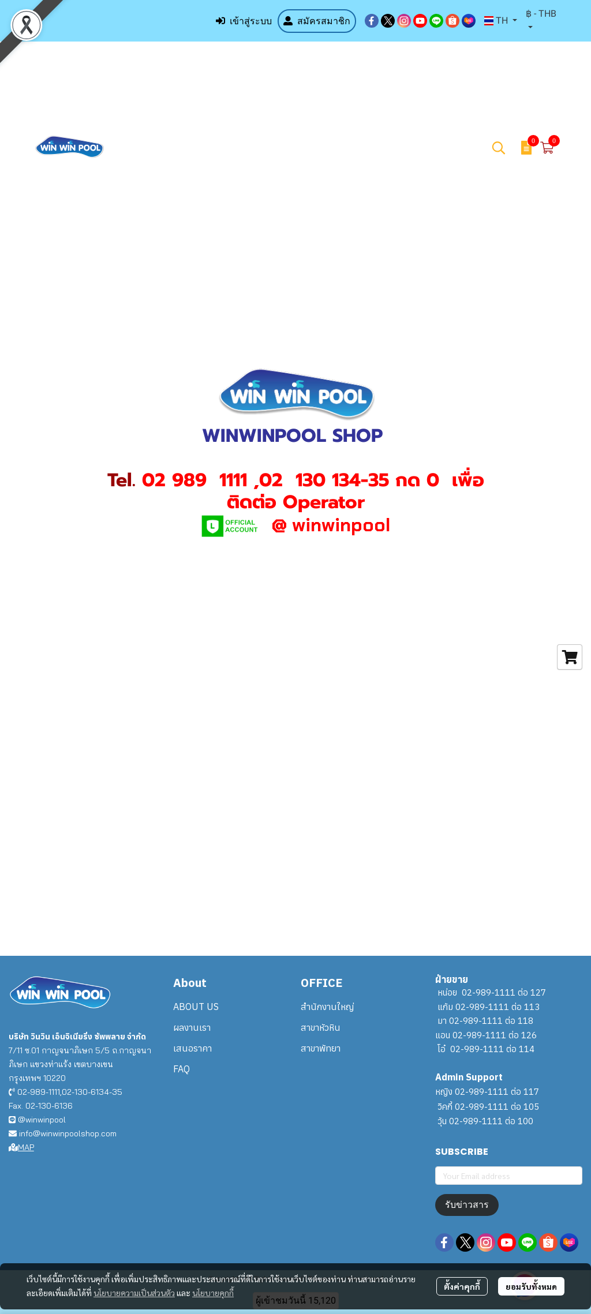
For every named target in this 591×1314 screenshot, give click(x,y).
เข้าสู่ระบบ (244, 21)
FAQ (181, 1069)
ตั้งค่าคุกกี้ (462, 1286)
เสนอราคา (192, 1048)
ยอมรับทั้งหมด (531, 1286)
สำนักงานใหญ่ (327, 1006)
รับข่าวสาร (467, 1204)
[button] (500, 20)
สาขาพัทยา (321, 1048)
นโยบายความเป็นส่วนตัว (134, 1292)
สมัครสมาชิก (316, 21)
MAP (21, 1147)
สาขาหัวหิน (321, 1027)
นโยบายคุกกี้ (213, 1292)
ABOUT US (196, 1006)
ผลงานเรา (192, 1027)
